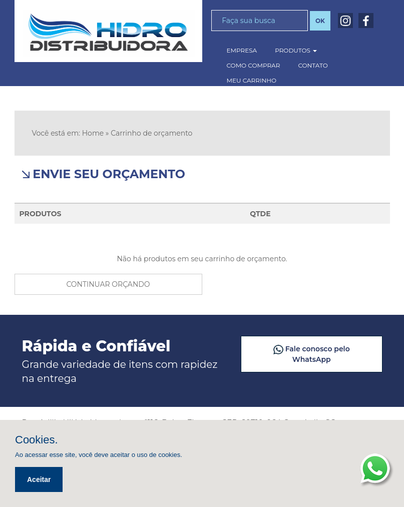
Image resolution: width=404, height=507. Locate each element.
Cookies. (36, 440)
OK (320, 21)
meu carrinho (252, 80)
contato (312, 65)
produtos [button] (296, 50)
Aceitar (39, 479)
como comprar (253, 65)
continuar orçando (108, 284)
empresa (242, 50)
